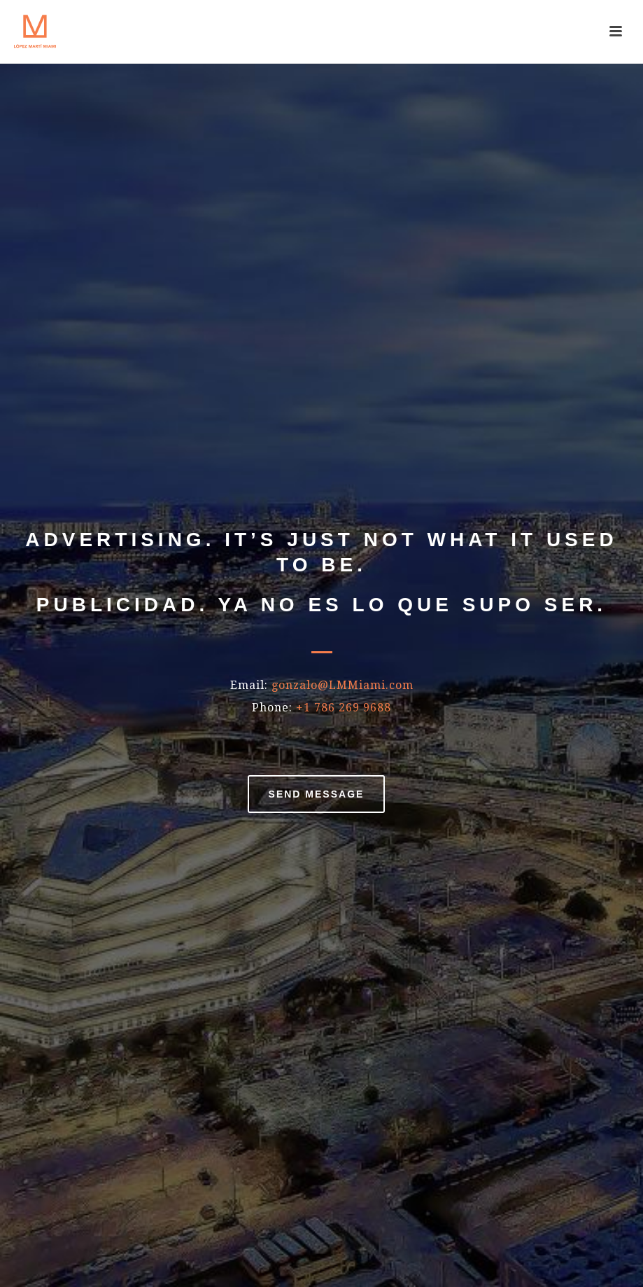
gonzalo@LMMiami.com (342, 685)
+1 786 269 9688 (343, 707)
